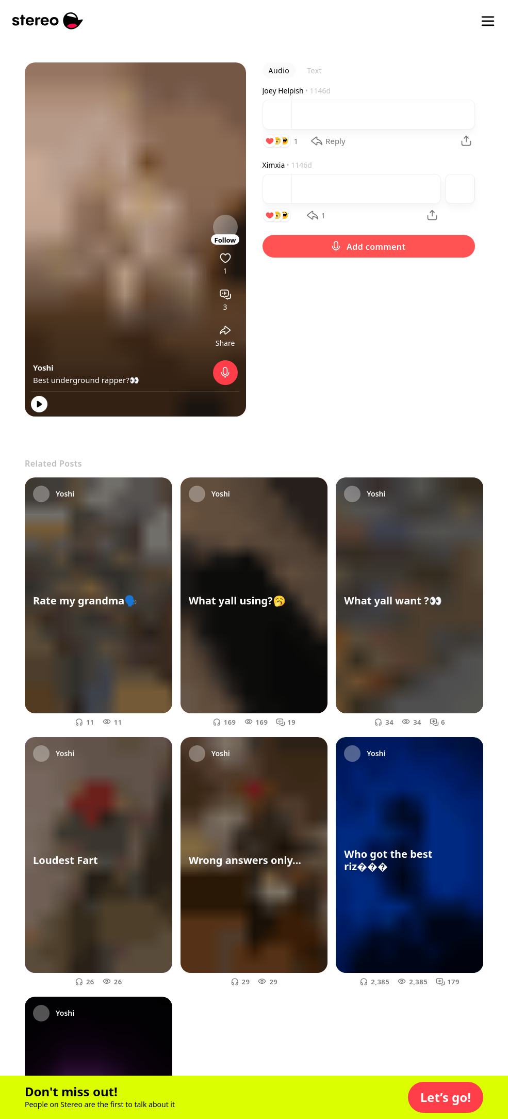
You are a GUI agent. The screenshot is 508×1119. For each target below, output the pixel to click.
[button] (445, 1097)
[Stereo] (47, 20)
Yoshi (43, 367)
